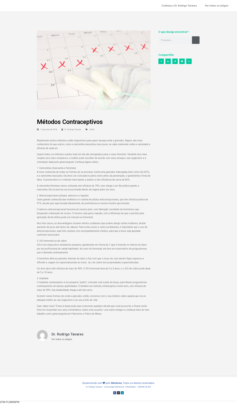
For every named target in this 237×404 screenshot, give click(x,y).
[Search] (196, 40)
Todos (92, 129)
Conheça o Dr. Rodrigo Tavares (179, 5)
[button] (161, 61)
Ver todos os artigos (216, 5)
